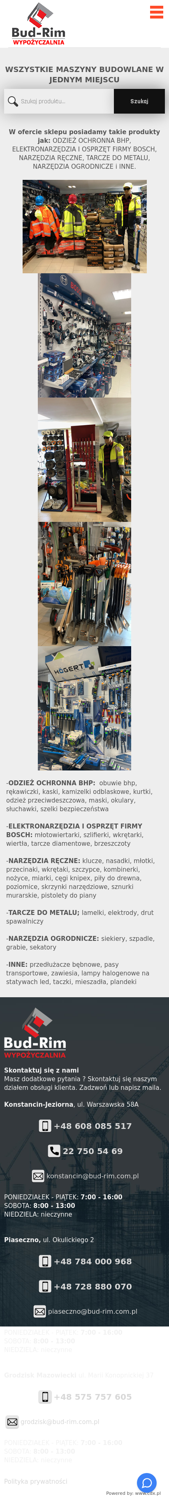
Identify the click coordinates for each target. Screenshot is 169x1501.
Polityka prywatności (35, 1481)
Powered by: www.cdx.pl (133, 1493)
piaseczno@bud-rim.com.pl (93, 1311)
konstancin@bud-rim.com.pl (92, 1176)
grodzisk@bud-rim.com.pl (60, 1422)
